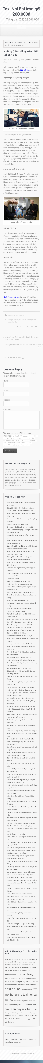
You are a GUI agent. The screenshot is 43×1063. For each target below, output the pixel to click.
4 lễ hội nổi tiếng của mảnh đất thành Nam (20, 698)
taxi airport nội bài (21, 981)
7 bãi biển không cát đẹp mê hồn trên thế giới (22, 731)
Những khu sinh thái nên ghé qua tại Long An (21, 690)
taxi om (23, 1005)
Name (6, 381)
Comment (7, 409)
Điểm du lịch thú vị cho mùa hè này (18, 559)
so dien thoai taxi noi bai (17, 978)
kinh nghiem (25, 967)
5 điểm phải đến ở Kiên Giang (16, 633)
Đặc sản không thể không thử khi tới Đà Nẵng (22, 880)
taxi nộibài (32, 1001)
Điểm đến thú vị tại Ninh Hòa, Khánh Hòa (20, 622)
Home (9, 42)
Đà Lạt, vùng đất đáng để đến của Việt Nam (21, 687)
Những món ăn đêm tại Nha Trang (18, 600)
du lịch (33, 959)
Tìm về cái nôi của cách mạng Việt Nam (20, 875)
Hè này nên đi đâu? (13, 578)
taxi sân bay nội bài (18, 1009)
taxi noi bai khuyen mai (21, 1001)
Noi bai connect (25, 970)
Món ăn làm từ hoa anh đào (16, 834)
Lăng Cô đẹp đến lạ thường (16, 717)
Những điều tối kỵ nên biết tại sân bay (19, 320)
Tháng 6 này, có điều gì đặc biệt (17, 524)
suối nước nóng (30, 978)
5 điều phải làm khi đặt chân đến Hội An (20, 877)
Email (6, 390)
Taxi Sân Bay (9, 1042)
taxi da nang (32, 982)
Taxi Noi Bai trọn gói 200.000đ (21, 11)
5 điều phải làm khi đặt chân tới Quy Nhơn (20, 557)
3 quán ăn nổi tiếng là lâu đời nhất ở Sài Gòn (21, 706)
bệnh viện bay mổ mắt (24, 959)
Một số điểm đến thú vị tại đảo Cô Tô (19, 668)
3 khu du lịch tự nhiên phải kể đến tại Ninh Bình (22, 714)
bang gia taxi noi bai (11, 959)
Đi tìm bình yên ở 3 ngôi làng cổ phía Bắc (20, 527)
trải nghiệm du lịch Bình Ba (13, 1019)
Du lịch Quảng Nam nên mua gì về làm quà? (21, 872)
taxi (13, 982)
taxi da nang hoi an (31, 984)
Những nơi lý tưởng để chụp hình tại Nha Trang (22, 619)
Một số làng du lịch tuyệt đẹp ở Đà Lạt (19, 657)
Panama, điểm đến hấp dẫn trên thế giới (20, 511)
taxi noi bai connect (27, 989)
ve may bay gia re (27, 1019)
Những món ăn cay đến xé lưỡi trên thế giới (21, 660)
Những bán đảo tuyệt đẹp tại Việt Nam (19, 584)
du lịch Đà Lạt (16, 962)
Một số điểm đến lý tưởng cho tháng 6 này (20, 630)
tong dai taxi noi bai (30, 1015)
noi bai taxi (24, 974)
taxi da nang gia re (20, 984)
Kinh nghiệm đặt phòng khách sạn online (20, 592)
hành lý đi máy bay (30, 962)
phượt (6, 978)
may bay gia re (17, 970)
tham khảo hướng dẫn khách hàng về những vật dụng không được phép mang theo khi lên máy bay (21, 1012)
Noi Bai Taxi (32, 1039)
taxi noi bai (13, 322)
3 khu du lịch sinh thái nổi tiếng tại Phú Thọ (21, 739)
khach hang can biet (16, 967)
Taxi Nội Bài (9, 1039)
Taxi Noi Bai (17, 1039)
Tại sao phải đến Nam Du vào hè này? (19, 636)
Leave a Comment (33, 60)
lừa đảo (31, 967)
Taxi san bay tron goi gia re (22, 42)
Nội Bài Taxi (24, 1039)
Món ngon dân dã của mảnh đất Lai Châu (20, 644)
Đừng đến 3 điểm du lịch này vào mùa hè (20, 508)
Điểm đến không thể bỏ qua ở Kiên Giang (20, 924)
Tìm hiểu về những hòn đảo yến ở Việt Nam (21, 847)
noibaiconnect (10, 975)
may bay (10, 970)
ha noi (22, 962)
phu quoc (34, 975)
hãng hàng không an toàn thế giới (14, 965)
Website (6, 400)
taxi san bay (31, 1005)
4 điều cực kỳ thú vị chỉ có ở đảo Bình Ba (20, 608)
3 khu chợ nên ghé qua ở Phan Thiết (18, 581)
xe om (12, 1022)
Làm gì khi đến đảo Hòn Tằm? (17, 611)
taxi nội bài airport (13, 1004)
